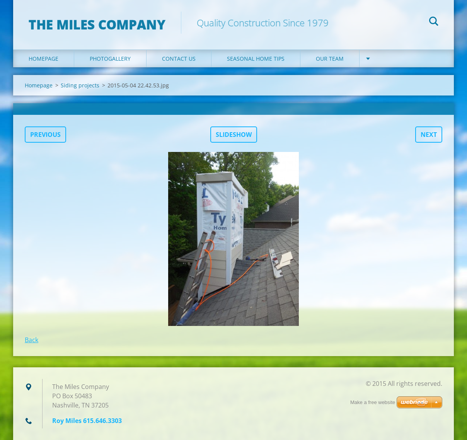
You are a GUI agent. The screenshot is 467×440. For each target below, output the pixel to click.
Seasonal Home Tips (256, 58)
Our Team (330, 58)
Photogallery (110, 58)
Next (429, 134)
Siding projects (80, 85)
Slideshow (234, 134)
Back (31, 340)
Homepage (43, 58)
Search (433, 22)
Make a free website (372, 402)
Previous (45, 134)
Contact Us (179, 58)
